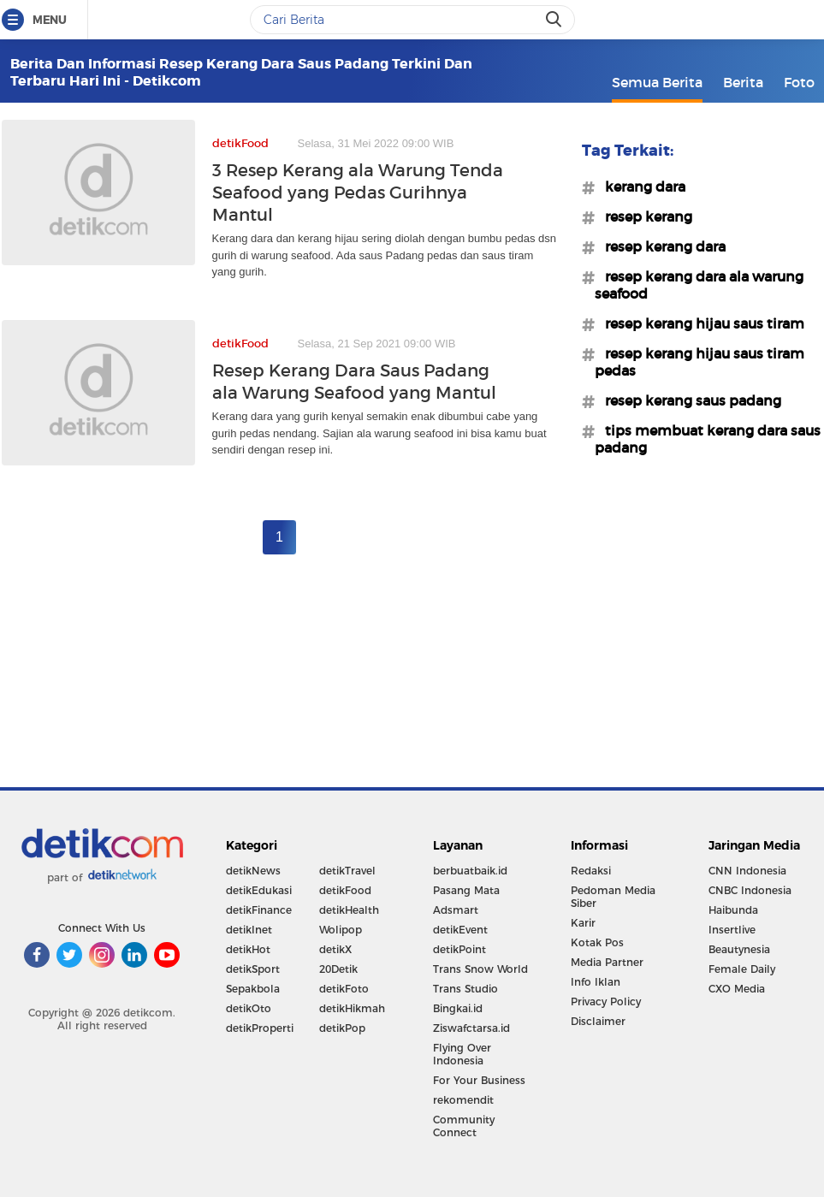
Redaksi (591, 870)
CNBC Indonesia (749, 890)
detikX (335, 949)
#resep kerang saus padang (688, 400)
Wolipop (340, 929)
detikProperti (259, 1028)
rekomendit (463, 1099)
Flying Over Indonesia (462, 1054)
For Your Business (479, 1080)
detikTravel (347, 870)
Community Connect (464, 1126)
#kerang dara (640, 186)
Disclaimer (598, 1021)
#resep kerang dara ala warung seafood (699, 285)
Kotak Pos (597, 942)
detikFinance (259, 910)
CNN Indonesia (747, 870)
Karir (583, 922)
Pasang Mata (466, 890)
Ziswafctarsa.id (471, 1028)
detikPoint (459, 949)
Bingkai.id (458, 1008)
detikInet (249, 929)
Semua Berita (657, 82)
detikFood (345, 890)
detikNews (253, 870)
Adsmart (455, 910)
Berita (743, 82)
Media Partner (607, 962)
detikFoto (344, 988)
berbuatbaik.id (470, 870)
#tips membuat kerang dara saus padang (708, 439)
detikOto (248, 1008)
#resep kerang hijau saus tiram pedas (699, 362)
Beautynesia (739, 949)
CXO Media (736, 988)
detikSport (253, 969)
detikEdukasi (259, 890)
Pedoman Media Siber (613, 897)
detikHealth (349, 910)
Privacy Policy (606, 1001)
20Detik (338, 969)
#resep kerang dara (660, 246)
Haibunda (733, 910)
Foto (799, 82)
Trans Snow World (480, 969)
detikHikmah (352, 1008)
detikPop (342, 1028)
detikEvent (460, 929)
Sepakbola (253, 988)
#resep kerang (643, 216)
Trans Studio (465, 988)
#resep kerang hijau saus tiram (699, 323)
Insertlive (732, 929)
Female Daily (741, 969)
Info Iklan (595, 981)
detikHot (248, 949)
